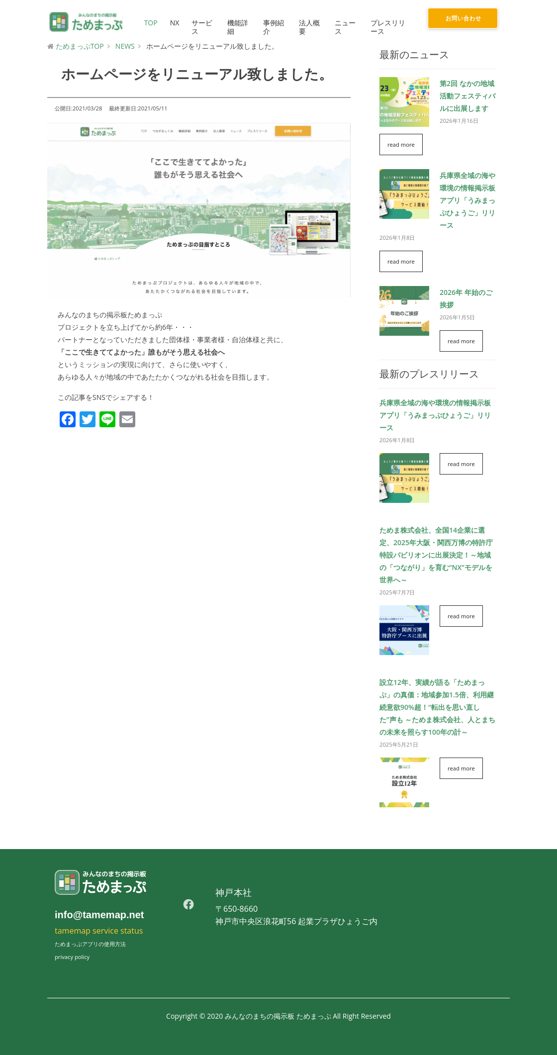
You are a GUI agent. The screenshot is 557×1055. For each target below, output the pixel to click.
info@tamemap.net (99, 914)
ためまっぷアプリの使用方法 (90, 944)
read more (401, 144)
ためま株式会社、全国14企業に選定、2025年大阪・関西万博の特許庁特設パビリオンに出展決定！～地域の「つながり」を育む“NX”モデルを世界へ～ (436, 554)
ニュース (344, 27)
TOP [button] (149, 22)
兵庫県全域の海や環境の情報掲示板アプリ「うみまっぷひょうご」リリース (467, 200)
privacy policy (72, 956)
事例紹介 (272, 27)
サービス (200, 27)
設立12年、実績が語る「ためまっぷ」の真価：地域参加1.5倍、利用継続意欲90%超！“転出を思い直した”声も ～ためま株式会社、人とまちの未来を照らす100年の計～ (437, 707)
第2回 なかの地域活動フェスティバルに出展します (467, 96)
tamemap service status (99, 930)
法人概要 (308, 27)
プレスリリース (387, 27)
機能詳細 (236, 27)
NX (173, 22)
